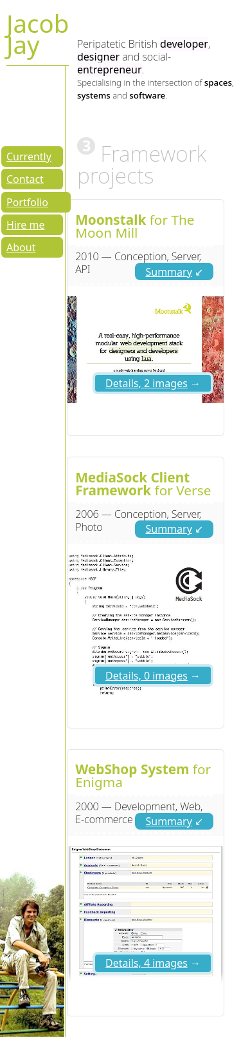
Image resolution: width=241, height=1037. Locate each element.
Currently (28, 156)
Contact (25, 179)
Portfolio (27, 202)
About (20, 247)
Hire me (25, 225)
